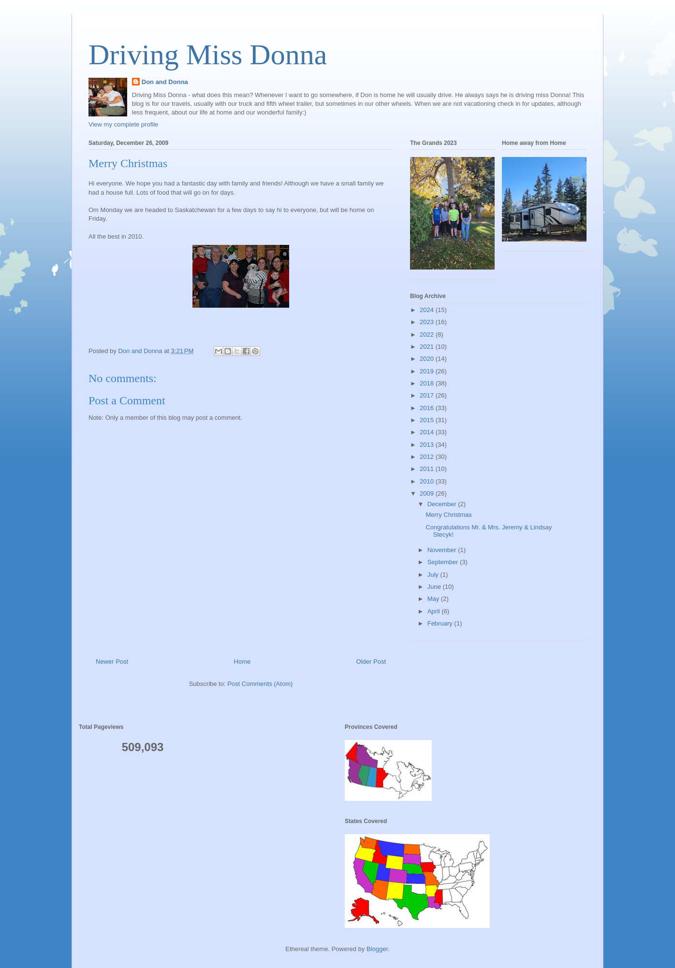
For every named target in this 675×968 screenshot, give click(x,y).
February (441, 623)
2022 (428, 334)
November (442, 550)
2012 (428, 456)
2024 (428, 309)
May (434, 598)
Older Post (371, 661)
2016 (428, 408)
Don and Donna (165, 81)
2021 (428, 346)
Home (242, 661)
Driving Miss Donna (207, 55)
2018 (428, 383)
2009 (428, 493)
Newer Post (112, 661)
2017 (428, 395)
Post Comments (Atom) (260, 683)
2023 (428, 322)
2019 (428, 371)
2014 (428, 432)
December (442, 504)
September (443, 562)
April (434, 611)
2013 (428, 444)
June (435, 586)
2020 (428, 358)
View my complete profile (123, 124)
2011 (428, 468)
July (433, 574)
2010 (428, 481)
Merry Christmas (448, 514)
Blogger (377, 949)
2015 (428, 420)
